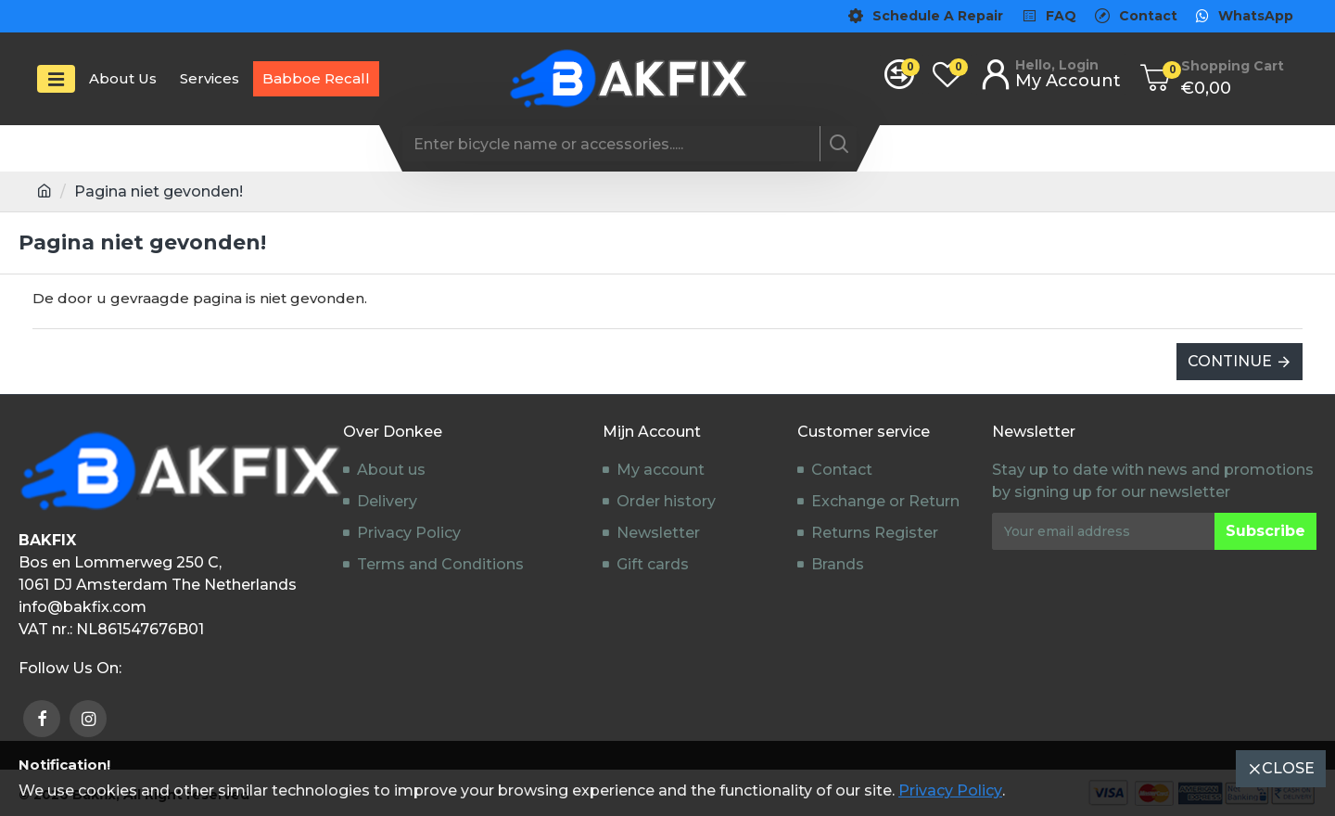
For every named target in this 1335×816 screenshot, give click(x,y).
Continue (1230, 361)
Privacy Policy (950, 790)
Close (1288, 768)
